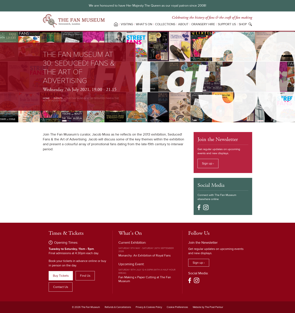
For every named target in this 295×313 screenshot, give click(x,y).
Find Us (85, 276)
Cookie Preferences (177, 307)
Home (46, 98)
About (183, 24)
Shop (243, 24)
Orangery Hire (203, 24)
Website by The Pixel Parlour (208, 307)
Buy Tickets (61, 276)
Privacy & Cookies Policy (149, 307)
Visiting (127, 24)
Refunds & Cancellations (118, 307)
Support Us (227, 24)
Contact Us (60, 287)
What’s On (144, 24)
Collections (165, 24)
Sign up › (208, 163)
